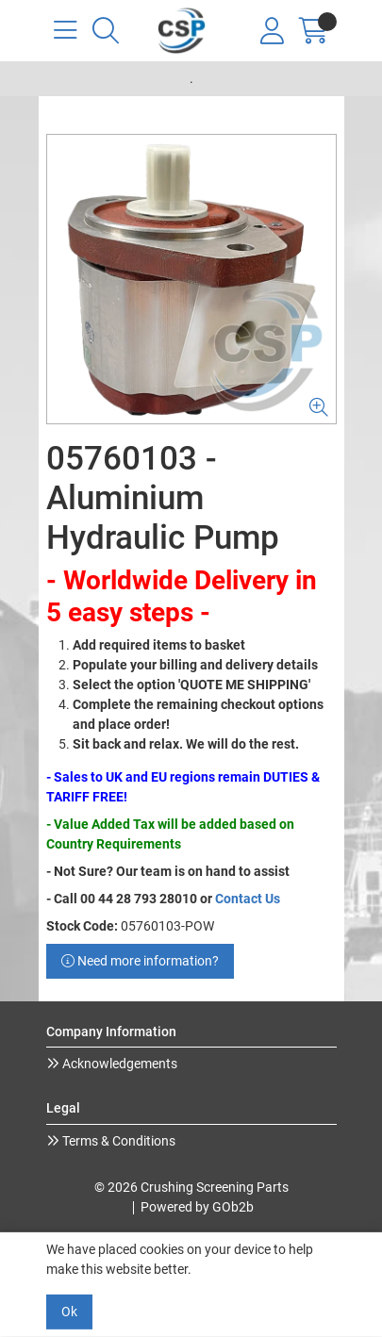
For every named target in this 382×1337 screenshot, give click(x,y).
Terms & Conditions (117, 1140)
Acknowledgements (118, 1063)
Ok (69, 1311)
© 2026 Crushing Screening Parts (191, 1187)
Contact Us (247, 898)
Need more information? (140, 960)
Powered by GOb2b (197, 1206)
